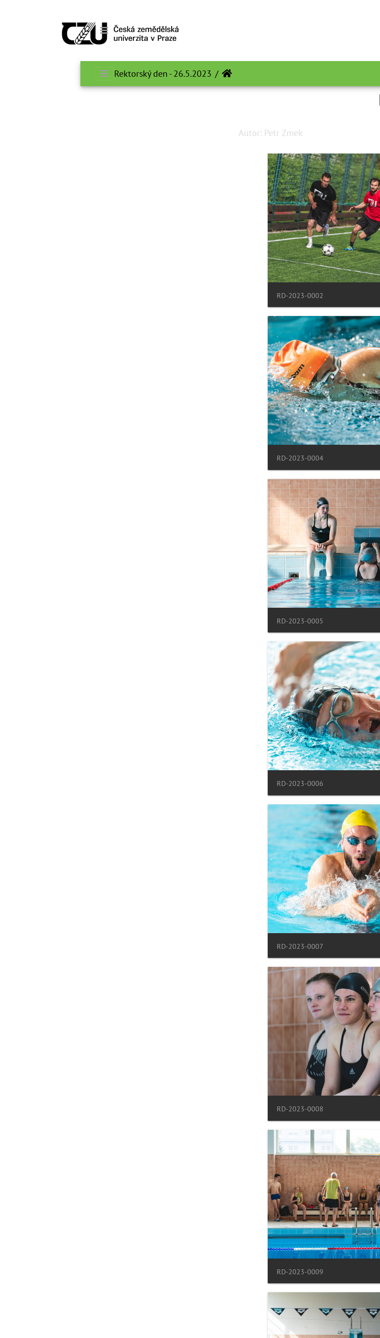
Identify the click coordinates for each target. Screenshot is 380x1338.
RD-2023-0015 (229, 1225)
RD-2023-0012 (39, 913)
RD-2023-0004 (39, 289)
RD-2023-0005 (229, 445)
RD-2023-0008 (39, 601)
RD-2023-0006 (39, 445)
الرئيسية (146, 73)
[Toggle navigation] (24, 30)
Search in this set (333, 99)
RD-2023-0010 (39, 757)
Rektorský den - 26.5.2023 (82, 73)
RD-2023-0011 (229, 913)
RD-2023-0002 (229, 289)
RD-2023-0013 (229, 1069)
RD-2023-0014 (39, 1069)
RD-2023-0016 (39, 1225)
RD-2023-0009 (229, 757)
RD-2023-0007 (229, 601)
